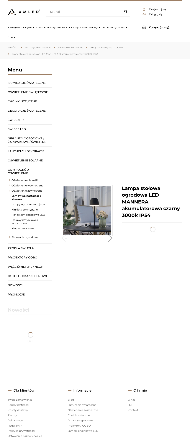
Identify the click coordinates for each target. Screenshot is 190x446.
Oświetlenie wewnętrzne (27, 185)
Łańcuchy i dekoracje (26, 151)
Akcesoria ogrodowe (25, 237)
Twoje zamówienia (20, 399)
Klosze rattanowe (23, 228)
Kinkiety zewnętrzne (25, 209)
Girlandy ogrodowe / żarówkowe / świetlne (27, 140)
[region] (122, 122)
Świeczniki (16, 120)
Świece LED (17, 129)
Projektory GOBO (22, 257)
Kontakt (133, 410)
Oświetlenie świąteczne (28, 92)
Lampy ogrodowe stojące (28, 204)
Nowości (15, 285)
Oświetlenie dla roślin (25, 180)
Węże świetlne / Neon (25, 266)
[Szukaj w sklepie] (84, 11)
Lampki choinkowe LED (83, 430)
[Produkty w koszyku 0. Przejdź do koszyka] (159, 27)
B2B (130, 405)
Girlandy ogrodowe (80, 420)
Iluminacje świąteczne (27, 83)
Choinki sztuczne (22, 101)
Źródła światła (21, 248)
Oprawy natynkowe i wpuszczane (25, 221)
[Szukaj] (126, 12)
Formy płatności (18, 405)
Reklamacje (15, 420)
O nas (131, 399)
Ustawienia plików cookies (25, 436)
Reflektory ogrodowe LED (28, 214)
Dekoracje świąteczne (27, 110)
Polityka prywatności (21, 430)
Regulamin (15, 425)
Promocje (16, 294)
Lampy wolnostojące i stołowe (26, 197)
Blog (71, 399)
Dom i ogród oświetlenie (18, 171)
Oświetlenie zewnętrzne (27, 190)
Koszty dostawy (18, 410)
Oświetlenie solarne (25, 160)
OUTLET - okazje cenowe (28, 276)
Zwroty (12, 415)
